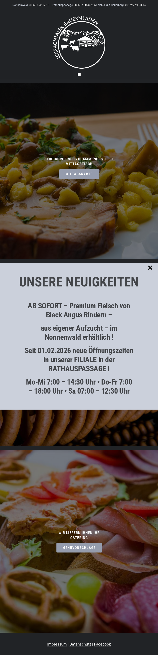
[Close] (150, 267)
